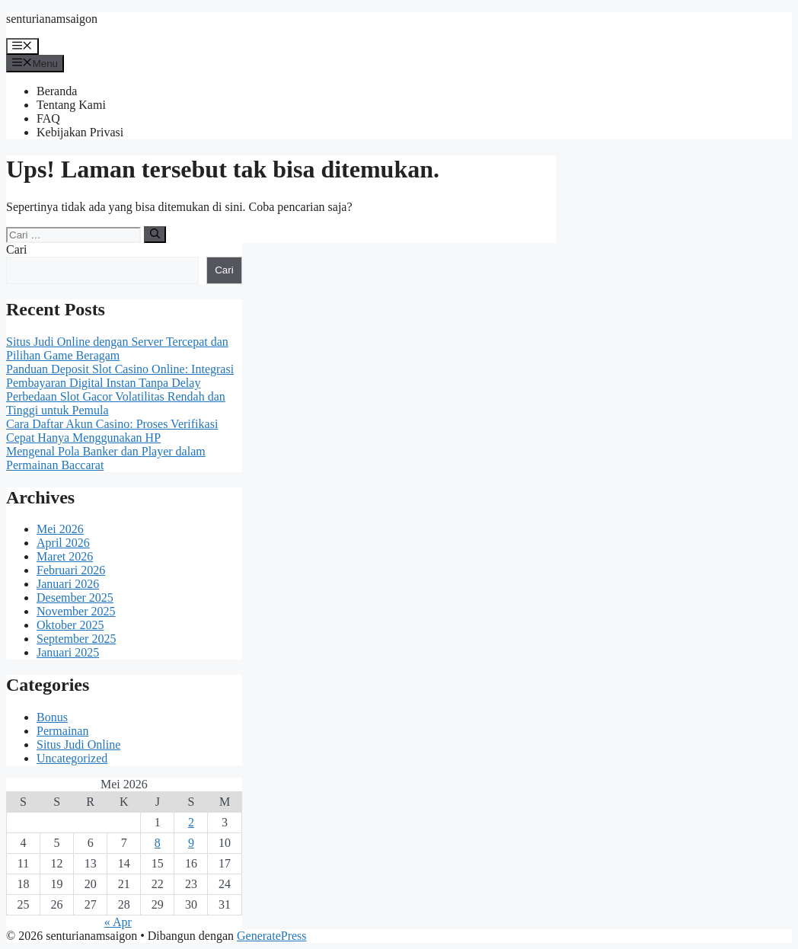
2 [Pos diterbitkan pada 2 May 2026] (191, 822)
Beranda (57, 91)
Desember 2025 (75, 597)
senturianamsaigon (51, 18)
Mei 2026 (60, 528)
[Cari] (155, 234)
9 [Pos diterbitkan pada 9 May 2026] (191, 842)
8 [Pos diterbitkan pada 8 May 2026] (158, 842)
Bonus (52, 717)
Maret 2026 (65, 556)
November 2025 (76, 611)
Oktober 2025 (70, 624)
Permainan (62, 730)
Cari (16, 249)
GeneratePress (272, 935)
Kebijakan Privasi (80, 132)
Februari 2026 (71, 570)
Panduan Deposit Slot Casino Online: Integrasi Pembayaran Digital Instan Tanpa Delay (120, 376)
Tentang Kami (71, 104)
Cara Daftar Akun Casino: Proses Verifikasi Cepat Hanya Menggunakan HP (112, 430)
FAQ (48, 118)
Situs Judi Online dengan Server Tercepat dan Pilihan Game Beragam (117, 348)
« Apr (118, 921)
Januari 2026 (68, 583)
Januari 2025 (68, 652)
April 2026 (63, 542)
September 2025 (76, 638)
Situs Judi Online (78, 744)
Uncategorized (72, 758)
